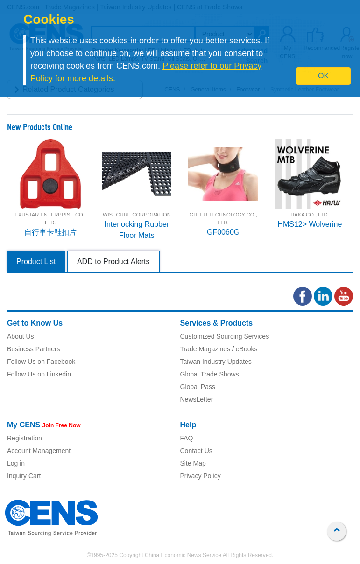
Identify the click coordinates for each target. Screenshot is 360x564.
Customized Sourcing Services (224, 336)
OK (323, 76)
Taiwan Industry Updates (216, 361)
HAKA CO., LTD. (309, 214)
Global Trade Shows (209, 374)
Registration (24, 438)
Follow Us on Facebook (41, 361)
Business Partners (33, 349)
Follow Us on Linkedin (39, 374)
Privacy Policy (200, 476)
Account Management (39, 450)
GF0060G (223, 232)
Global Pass (197, 386)
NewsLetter (196, 399)
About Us (20, 336)
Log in (16, 463)
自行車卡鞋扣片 (50, 232)
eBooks (247, 349)
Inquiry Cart (24, 476)
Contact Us (196, 450)
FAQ (186, 438)
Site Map (193, 463)
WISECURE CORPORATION (137, 214)
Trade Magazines (205, 349)
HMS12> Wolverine (309, 224)
